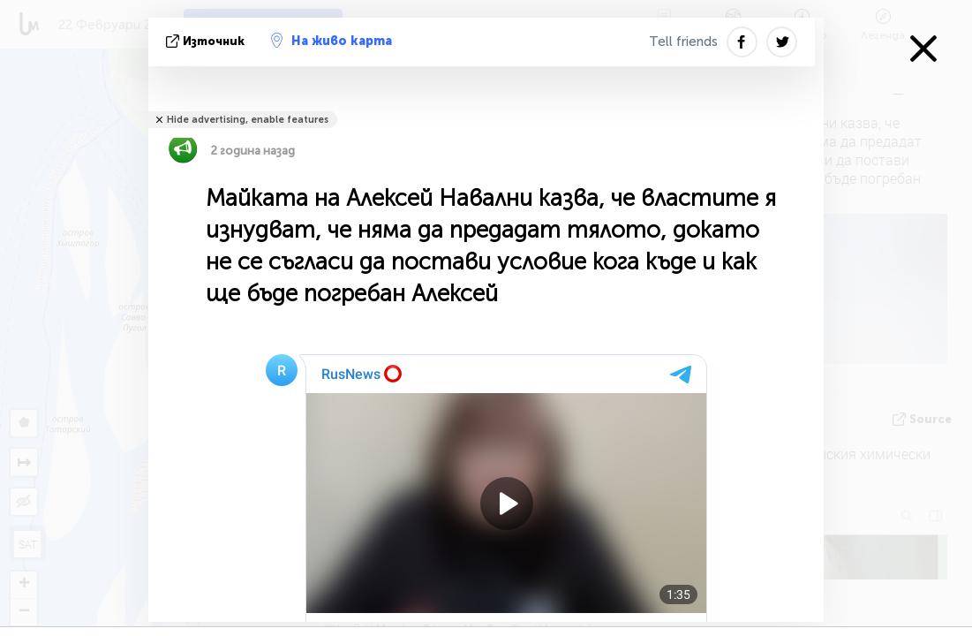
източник (207, 41)
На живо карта (331, 41)
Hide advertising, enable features (247, 119)
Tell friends (683, 41)
